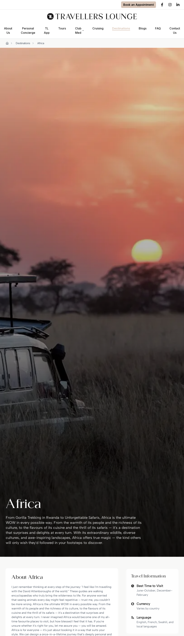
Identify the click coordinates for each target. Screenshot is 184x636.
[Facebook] (162, 4)
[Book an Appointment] (138, 4)
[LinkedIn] (178, 4)
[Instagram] (170, 4)
